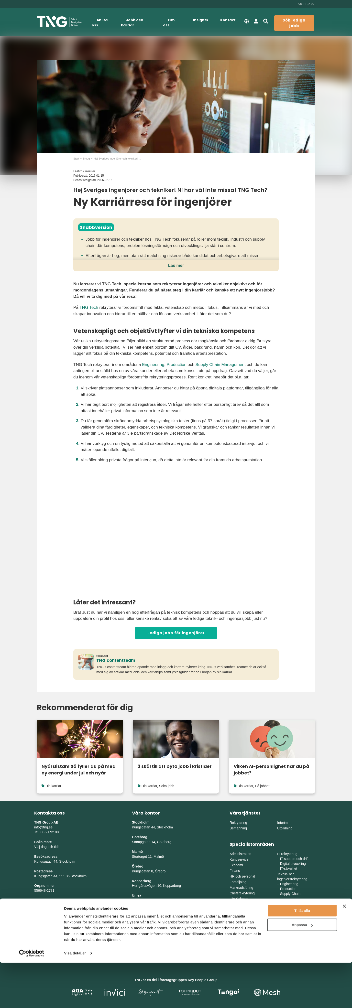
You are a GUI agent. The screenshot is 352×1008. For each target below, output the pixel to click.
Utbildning (284, 828)
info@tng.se (43, 827)
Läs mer (176, 265)
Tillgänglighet (45, 915)
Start (76, 158)
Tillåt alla (302, 956)
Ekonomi (236, 865)
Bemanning (238, 828)
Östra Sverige (240, 924)
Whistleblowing (46, 920)
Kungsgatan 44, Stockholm (54, 861)
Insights (200, 20)
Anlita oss (100, 23)
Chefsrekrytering (242, 893)
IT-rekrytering (287, 854)
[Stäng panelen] (344, 951)
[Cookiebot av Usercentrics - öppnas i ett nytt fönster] (31, 998)
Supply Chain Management (221, 364)
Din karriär (53, 786)
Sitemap (40, 905)
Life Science (239, 899)
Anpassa (302, 970)
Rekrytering (238, 823)
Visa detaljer (75, 998)
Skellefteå (140, 910)
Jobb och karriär (132, 23)
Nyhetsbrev (43, 900)
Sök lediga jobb (294, 23)
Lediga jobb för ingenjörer (176, 632)
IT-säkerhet (288, 868)
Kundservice (239, 859)
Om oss (169, 23)
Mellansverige (287, 924)
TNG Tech (88, 307)
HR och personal (242, 876)
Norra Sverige (287, 935)
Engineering (153, 364)
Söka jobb (166, 786)
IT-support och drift (294, 859)
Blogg (86, 158)
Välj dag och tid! (46, 847)
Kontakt (228, 20)
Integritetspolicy (47, 910)
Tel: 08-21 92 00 (46, 832)
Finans (235, 871)
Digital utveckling (293, 864)
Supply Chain (290, 894)
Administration (240, 854)
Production (176, 364)
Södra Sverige (240, 935)
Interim (282, 823)
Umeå (136, 895)
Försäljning (238, 882)
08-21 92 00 (306, 4)
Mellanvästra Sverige (293, 930)
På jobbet (262, 786)
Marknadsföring (241, 888)
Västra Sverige (241, 930)
